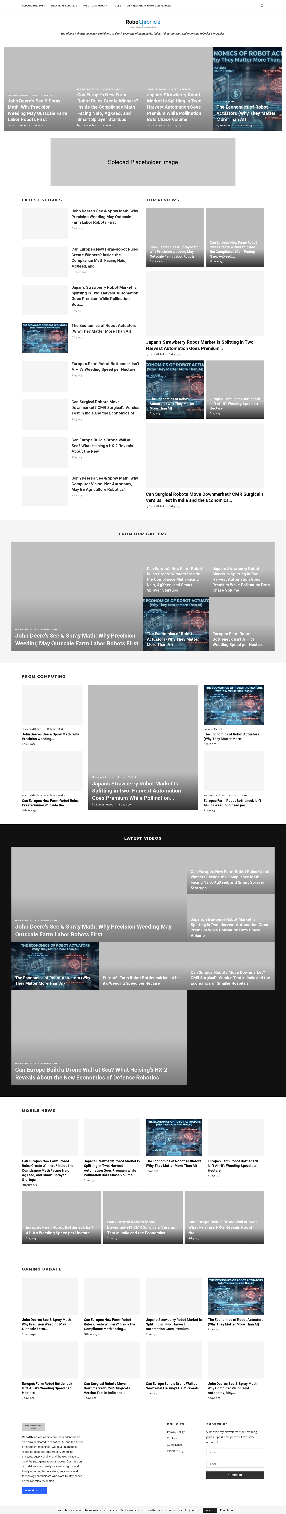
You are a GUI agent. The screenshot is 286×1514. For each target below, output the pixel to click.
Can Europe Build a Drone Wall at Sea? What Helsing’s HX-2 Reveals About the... (222, 1227)
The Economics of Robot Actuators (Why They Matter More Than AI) (246, 113)
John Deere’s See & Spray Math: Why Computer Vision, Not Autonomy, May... (233, 1388)
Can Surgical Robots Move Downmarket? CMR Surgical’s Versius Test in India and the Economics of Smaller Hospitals (230, 978)
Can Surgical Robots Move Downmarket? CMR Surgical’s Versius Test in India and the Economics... (141, 1227)
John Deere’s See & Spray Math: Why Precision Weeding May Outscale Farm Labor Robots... (174, 251)
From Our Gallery (143, 534)
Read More (227, 1510)
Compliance (174, 1444)
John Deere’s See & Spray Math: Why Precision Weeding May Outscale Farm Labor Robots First (105, 217)
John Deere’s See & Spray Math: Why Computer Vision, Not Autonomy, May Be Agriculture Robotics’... (105, 484)
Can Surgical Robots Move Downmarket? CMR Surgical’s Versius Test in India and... (107, 1388)
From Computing (44, 676)
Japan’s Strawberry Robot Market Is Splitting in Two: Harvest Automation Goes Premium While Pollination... (136, 790)
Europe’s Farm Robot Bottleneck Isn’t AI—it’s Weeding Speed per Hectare (235, 403)
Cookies (172, 1438)
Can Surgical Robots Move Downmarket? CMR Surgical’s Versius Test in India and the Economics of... (105, 407)
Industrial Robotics (64, 5)
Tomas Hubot (19, 125)
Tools (117, 5)
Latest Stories (42, 200)
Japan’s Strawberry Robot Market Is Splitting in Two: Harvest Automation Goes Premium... (174, 1324)
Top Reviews (162, 200)
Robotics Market (94, 5)
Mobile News (38, 1110)
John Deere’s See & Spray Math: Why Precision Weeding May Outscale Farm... (47, 1324)
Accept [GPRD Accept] (210, 1510)
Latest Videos (143, 838)
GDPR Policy (175, 1451)
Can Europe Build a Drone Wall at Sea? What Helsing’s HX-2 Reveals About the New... (102, 446)
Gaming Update (42, 1269)
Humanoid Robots (33, 5)
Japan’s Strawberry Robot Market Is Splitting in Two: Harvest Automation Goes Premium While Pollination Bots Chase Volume (174, 107)
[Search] (262, 5)
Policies (176, 1424)
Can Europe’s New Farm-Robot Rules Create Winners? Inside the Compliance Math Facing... (109, 1324)
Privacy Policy (176, 1431)
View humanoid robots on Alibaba (149, 5)
